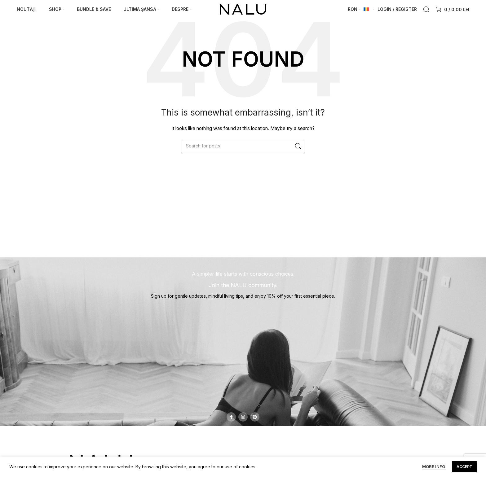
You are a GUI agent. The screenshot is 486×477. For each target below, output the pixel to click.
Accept (464, 466)
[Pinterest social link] (254, 419)
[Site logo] (243, 10)
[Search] (426, 11)
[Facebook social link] (231, 419)
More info (434, 467)
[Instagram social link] (243, 419)
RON (352, 10)
